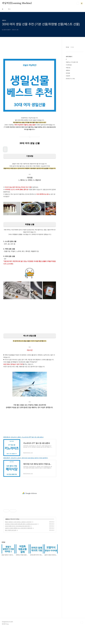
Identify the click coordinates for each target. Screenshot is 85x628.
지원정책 (68, 76)
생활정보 (7, 519)
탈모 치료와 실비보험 (10, 530)
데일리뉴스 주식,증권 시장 (72, 62)
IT (66, 59)
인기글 (72, 47)
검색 (78, 3)
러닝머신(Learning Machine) (17, 3)
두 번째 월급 (69, 65)
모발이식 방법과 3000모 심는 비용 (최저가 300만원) (18, 528)
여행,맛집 (68, 67)
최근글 (67, 47)
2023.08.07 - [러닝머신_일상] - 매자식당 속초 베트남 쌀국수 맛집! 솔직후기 (25, 458)
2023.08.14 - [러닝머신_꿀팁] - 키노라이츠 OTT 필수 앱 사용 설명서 (23, 437)
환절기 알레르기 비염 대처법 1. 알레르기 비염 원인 (18, 522)
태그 (9, 9)
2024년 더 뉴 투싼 (70, 78)
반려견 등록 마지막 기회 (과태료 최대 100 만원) (17, 526)
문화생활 (68, 73)
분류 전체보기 (69, 56)
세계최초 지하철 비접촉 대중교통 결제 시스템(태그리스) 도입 (21, 524)
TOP (81, 622)
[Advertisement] (29, 317)
